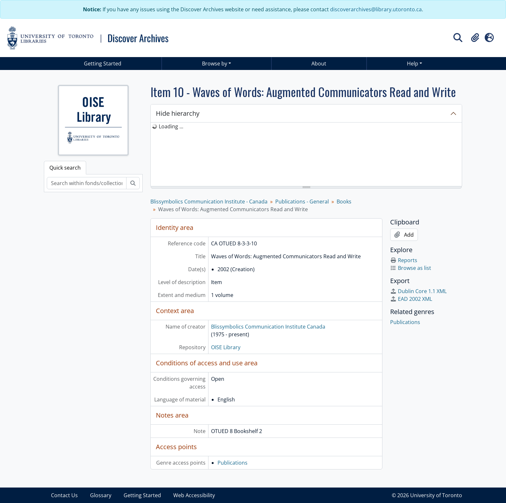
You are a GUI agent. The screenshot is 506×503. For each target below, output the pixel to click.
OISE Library (225, 347)
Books (344, 201)
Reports (403, 260)
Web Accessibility (194, 495)
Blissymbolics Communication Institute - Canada (209, 201)
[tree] (306, 155)
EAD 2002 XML (411, 298)
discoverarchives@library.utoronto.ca (376, 9)
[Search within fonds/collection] (86, 183)
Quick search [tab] (65, 167)
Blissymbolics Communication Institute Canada (268, 326)
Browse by (214, 63)
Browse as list (410, 267)
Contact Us (64, 495)
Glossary (100, 495)
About (318, 63)
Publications (233, 462)
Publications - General (302, 201)
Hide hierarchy (177, 113)
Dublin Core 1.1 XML (418, 291)
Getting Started (102, 63)
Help (412, 63)
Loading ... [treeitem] (171, 126)
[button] (475, 38)
